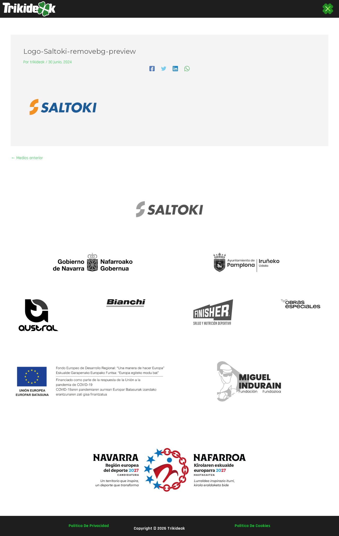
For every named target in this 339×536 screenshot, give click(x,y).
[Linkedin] (175, 68)
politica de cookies (252, 526)
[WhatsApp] (187, 68)
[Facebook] (152, 68)
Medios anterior (27, 158)
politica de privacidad (89, 526)
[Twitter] (163, 68)
